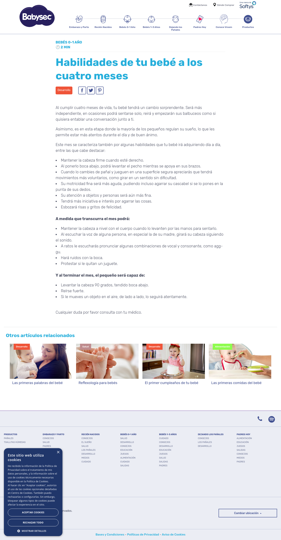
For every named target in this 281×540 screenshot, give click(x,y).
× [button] (58, 452)
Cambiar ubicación (246, 513)
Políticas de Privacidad (143, 534)
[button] (33, 530)
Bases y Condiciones (110, 534)
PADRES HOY (243, 434)
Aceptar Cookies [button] (33, 512)
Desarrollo (88, 454)
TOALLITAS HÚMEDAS (15, 442)
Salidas (124, 465)
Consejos (48, 438)
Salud (46, 442)
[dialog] (33, 492)
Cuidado (86, 461)
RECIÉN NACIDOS (91, 434)
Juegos (124, 454)
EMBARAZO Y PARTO (53, 434)
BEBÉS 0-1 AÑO (128, 434)
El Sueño (87, 442)
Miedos (85, 458)
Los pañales (89, 450)
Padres (47, 446)
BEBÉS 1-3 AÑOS (168, 434)
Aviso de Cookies (173, 534)
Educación (126, 450)
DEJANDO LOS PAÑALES (210, 434)
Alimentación (127, 458)
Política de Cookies (37, 481)
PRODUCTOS (10, 434)
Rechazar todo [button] (33, 522)
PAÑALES (8, 438)
